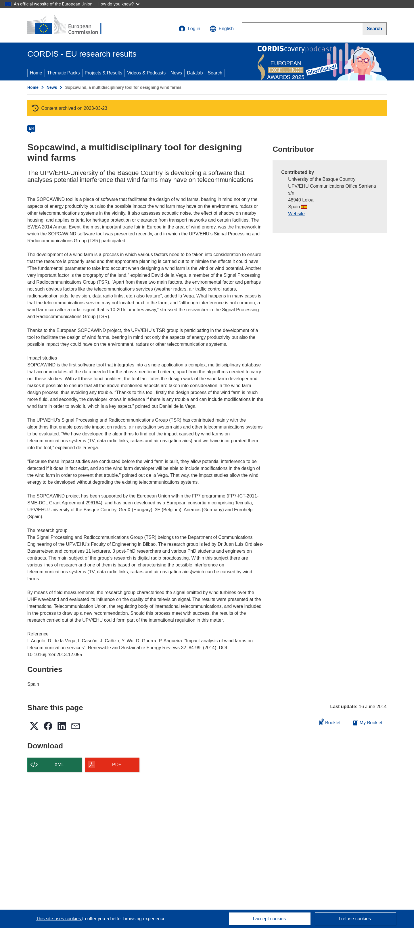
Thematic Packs (63, 72)
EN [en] (31, 128)
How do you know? (119, 3)
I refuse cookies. (355, 918)
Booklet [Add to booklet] (330, 721)
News (176, 72)
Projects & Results (103, 72)
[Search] (375, 28)
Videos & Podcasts (146, 72)
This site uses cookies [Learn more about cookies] (59, 918)
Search (215, 72)
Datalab (195, 72)
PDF (116, 764)
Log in (189, 28)
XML (59, 764)
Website (296, 213)
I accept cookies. (270, 918)
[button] (221, 29)
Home (36, 72)
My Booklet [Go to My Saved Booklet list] (367, 722)
